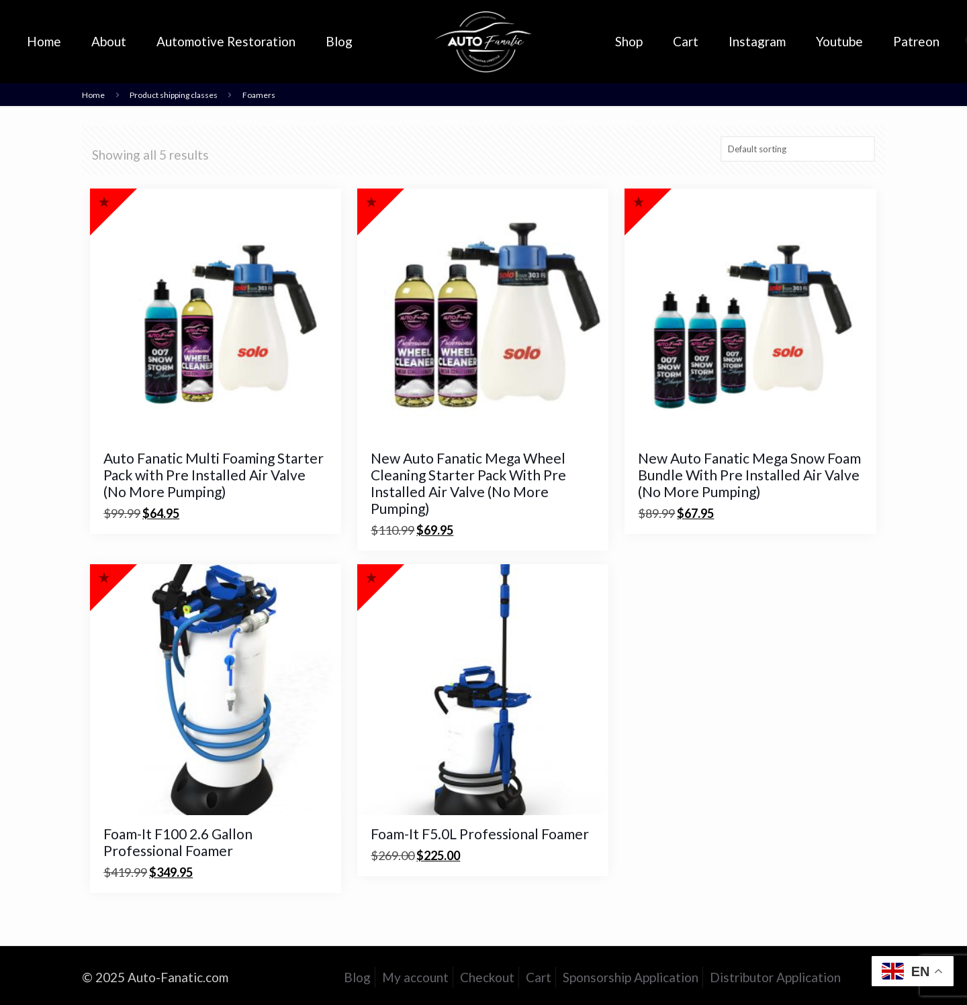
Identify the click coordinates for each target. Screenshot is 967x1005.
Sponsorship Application (630, 977)
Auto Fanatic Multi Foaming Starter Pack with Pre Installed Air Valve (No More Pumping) (213, 474)
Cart (538, 977)
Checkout (487, 977)
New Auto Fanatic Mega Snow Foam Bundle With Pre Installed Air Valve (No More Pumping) (749, 474)
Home (93, 95)
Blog (357, 977)
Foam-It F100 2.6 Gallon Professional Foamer (177, 842)
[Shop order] (798, 149)
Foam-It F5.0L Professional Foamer (480, 833)
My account (415, 977)
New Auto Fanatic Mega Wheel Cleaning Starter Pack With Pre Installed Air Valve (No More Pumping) (468, 483)
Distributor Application (775, 977)
